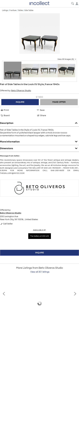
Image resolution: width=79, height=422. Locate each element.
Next (75, 303)
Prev (4, 303)
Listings (5, 10)
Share (41, 115)
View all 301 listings (39, 272)
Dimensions (39, 147)
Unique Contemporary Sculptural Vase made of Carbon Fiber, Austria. (32, 327)
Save (40, 110)
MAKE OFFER (59, 102)
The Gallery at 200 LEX (39, 236)
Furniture (12, 10)
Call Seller (6, 224)
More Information (39, 141)
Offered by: (15, 90)
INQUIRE (20, 102)
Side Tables (28, 10)
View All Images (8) (67, 59)
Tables (20, 10)
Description (39, 122)
